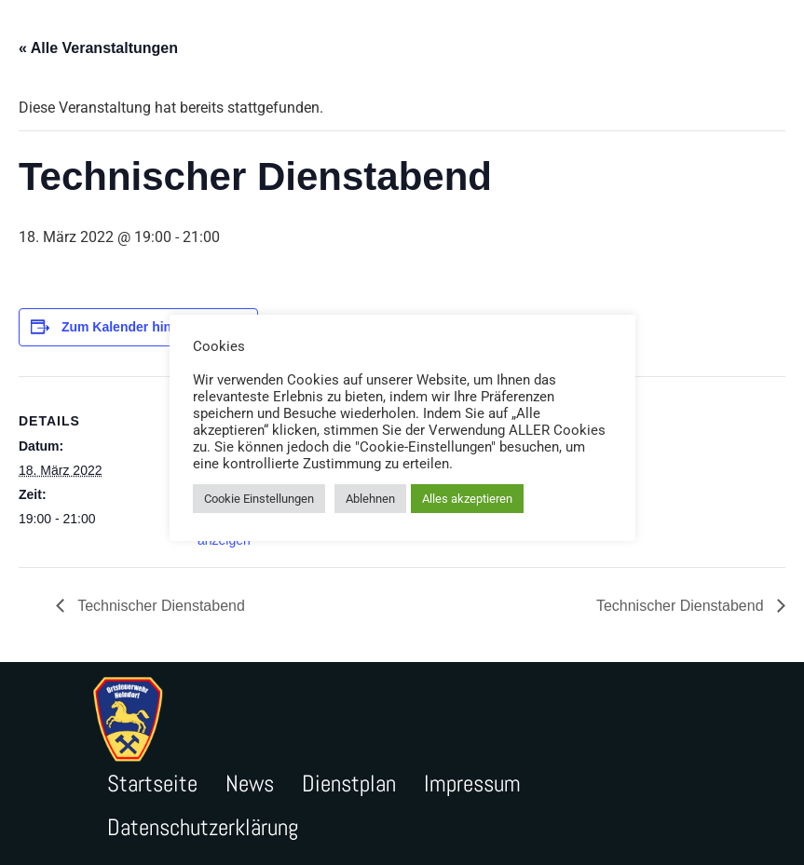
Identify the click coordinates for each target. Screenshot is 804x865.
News (249, 783)
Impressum (472, 783)
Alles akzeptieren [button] (467, 499)
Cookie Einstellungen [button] (259, 499)
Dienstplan (349, 783)
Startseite (152, 783)
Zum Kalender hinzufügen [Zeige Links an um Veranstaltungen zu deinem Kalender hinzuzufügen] (141, 326)
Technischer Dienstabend (159, 606)
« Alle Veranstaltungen (98, 48)
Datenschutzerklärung (202, 827)
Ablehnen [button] (370, 499)
